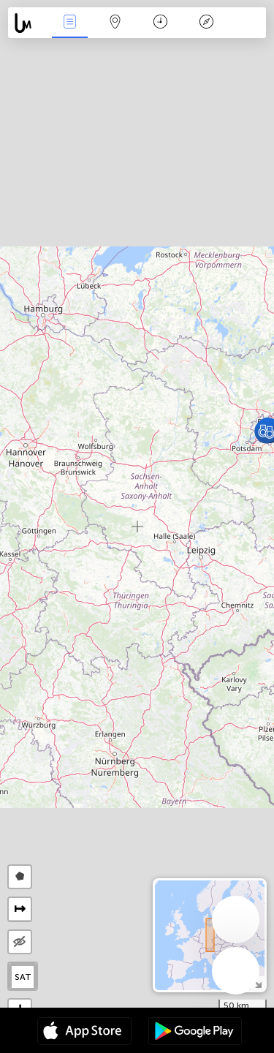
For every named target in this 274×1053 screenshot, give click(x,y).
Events (69, 23)
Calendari (160, 23)
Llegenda (206, 23)
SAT (23, 977)
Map (115, 23)
